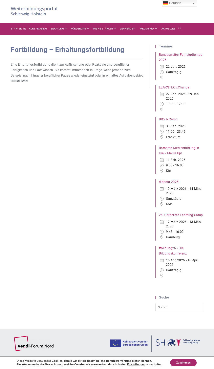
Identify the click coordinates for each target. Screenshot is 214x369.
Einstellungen (136, 364)
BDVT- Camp (168, 119)
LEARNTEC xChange (174, 87)
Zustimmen (183, 363)
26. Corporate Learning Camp (181, 215)
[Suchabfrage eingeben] (179, 307)
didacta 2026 (169, 182)
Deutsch (172, 3)
